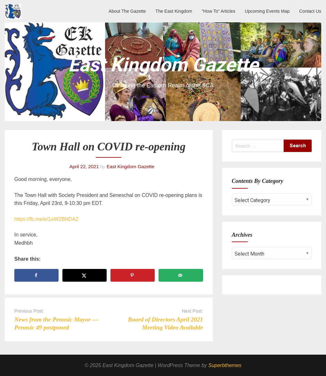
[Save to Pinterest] (132, 275)
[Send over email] (181, 275)
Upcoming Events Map (267, 11)
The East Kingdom (173, 11)
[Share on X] (84, 275)
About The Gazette (127, 11)
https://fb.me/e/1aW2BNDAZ (46, 219)
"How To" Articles (218, 11)
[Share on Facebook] (36, 275)
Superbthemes (224, 365)
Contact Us (310, 11)
